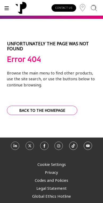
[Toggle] (6, 8)
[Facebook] (44, 147)
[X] (29, 147)
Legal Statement (51, 188)
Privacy (51, 172)
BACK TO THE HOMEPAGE (42, 110)
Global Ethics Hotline (51, 196)
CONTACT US (63, 8)
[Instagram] (58, 147)
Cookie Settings (51, 164)
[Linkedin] (15, 147)
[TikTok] (73, 147)
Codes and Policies (51, 180)
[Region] (82, 8)
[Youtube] (88, 147)
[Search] (94, 8)
